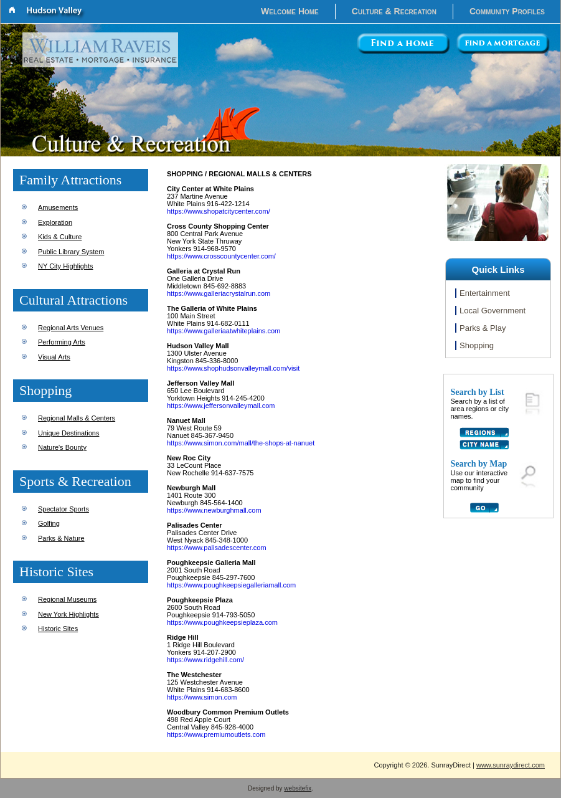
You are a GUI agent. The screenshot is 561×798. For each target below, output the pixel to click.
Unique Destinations (68, 433)
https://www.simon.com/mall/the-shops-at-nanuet (240, 443)
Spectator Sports (63, 509)
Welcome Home (290, 11)
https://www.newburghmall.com (214, 510)
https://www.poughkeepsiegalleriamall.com (231, 585)
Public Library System (71, 251)
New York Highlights (68, 614)
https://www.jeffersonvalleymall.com (221, 405)
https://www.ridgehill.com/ (205, 659)
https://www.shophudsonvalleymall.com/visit (233, 368)
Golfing (49, 523)
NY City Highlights (65, 266)
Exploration (55, 222)
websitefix (297, 788)
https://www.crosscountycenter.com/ (221, 256)
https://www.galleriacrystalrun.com (218, 293)
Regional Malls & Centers (76, 418)
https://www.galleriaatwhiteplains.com (223, 331)
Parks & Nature (61, 538)
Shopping (477, 345)
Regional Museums (67, 599)
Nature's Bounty (62, 447)
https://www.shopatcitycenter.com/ (218, 211)
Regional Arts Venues (70, 327)
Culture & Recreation (394, 11)
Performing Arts (61, 342)
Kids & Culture (60, 236)
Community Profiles (507, 11)
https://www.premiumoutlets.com (216, 734)
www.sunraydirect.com (510, 765)
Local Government (493, 310)
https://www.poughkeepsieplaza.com (222, 622)
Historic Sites (58, 628)
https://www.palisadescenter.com (216, 547)
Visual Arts (54, 357)
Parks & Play (483, 328)
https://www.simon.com (202, 697)
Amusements (58, 207)
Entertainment (485, 293)
